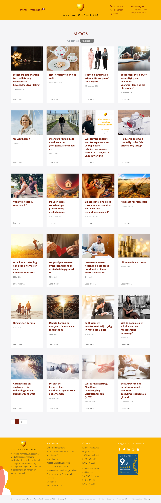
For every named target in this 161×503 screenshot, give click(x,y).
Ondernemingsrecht (56, 447)
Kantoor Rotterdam (90, 468)
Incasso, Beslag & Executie (58, 462)
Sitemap (147, 499)
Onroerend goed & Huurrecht (60, 474)
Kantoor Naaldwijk (90, 447)
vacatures (37, 9)
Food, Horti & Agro (55, 485)
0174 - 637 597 (89, 459)
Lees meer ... (19, 99)
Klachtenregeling (135, 499)
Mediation (51, 481)
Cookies (101, 499)
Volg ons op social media (131, 443)
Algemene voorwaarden (87, 499)
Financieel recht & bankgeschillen (61, 470)
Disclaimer (110, 499)
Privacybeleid (122, 499)
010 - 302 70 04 (89, 480)
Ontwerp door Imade (65, 499)
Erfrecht (50, 478)
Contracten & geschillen (57, 466)
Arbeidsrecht (52, 459)
